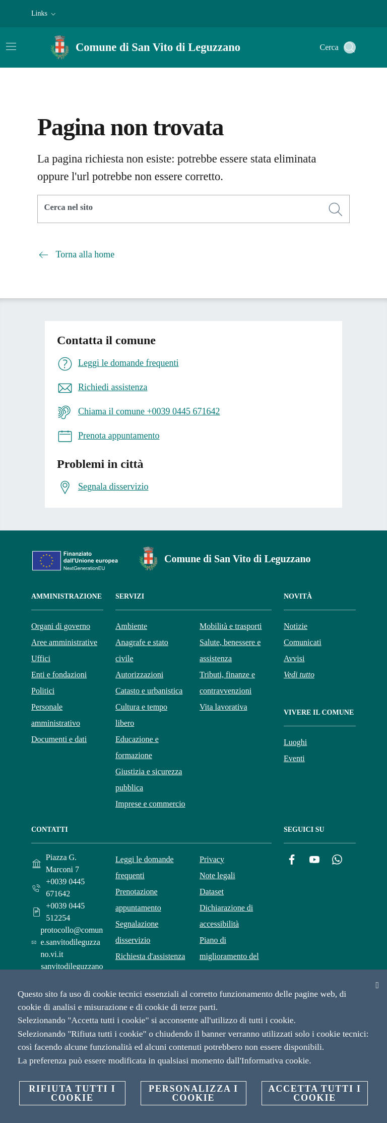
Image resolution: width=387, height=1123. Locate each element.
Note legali (217, 875)
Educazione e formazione (137, 747)
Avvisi (294, 658)
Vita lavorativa (223, 707)
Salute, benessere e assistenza (230, 650)
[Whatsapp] (337, 859)
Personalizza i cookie (193, 1093)
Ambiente (131, 626)
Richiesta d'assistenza (150, 956)
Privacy (212, 859)
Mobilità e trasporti (231, 626)
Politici (42, 690)
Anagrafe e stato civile (141, 650)
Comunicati (302, 642)
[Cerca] (350, 47)
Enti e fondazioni (59, 674)
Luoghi (295, 742)
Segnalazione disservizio (136, 932)
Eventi (294, 758)
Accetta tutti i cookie (314, 1093)
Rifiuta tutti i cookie (72, 1093)
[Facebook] (292, 859)
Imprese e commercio (150, 803)
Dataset (212, 891)
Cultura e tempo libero (141, 715)
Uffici (40, 658)
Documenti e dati (59, 739)
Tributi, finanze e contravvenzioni (227, 682)
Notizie (295, 626)
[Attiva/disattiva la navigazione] (11, 46)
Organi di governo (60, 626)
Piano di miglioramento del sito (229, 956)
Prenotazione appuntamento (138, 899)
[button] (44, 14)
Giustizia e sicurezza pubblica (148, 779)
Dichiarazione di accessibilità (226, 915)
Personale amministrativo (55, 715)
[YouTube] (314, 859)
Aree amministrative (64, 642)
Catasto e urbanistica (148, 690)
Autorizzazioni (139, 674)
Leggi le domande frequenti (144, 867)
